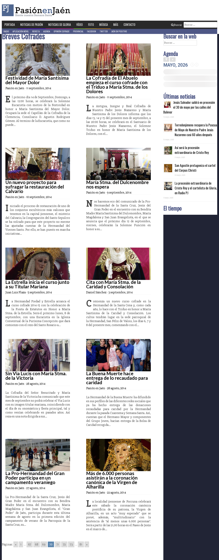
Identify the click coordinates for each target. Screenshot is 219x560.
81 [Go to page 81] (81, 544)
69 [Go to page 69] (43, 544)
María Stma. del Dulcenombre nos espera (117, 184)
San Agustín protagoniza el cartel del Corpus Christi (195, 168)
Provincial (78, 31)
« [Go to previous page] (15, 544)
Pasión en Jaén (37, 10)
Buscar (176, 25)
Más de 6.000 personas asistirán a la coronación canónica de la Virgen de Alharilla (112, 480)
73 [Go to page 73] (71, 544)
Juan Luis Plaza (15, 292)
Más (115, 24)
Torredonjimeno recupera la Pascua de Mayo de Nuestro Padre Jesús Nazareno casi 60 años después (196, 130)
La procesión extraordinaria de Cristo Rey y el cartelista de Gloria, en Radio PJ (196, 188)
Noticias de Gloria (59, 24)
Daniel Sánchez (96, 292)
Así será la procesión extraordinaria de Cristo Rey (192, 150)
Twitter (104, 31)
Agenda (46, 31)
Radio (6, 31)
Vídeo (79, 24)
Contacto (129, 24)
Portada (9, 24)
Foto (91, 24)
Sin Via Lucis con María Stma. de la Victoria (36, 376)
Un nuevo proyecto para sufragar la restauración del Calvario (34, 186)
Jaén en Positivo (119, 31)
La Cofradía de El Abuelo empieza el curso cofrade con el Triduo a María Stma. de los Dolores (117, 84)
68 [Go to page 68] (36, 544)
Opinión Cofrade (61, 31)
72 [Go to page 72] (64, 544)
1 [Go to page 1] (20, 544)
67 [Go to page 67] (29, 544)
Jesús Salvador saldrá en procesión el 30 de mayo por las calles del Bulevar (189, 107)
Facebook (91, 31)
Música (103, 24)
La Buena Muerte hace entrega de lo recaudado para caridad (117, 378)
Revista (36, 31)
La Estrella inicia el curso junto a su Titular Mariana (37, 284)
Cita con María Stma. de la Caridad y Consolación (113, 284)
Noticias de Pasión (31, 24)
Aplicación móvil (21, 31)
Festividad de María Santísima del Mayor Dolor (37, 80)
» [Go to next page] (86, 544)
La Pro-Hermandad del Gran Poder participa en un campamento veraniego (34, 477)
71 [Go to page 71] (57, 544)
